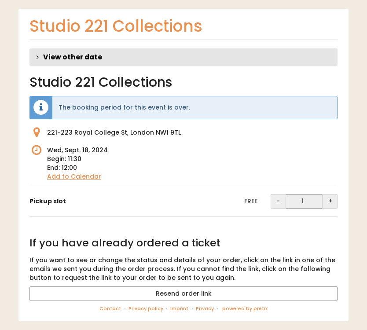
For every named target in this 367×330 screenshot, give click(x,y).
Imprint (179, 308)
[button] (183, 57)
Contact (110, 308)
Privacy (205, 308)
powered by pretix (245, 308)
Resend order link (184, 293)
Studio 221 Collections (115, 26)
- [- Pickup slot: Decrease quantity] (278, 201)
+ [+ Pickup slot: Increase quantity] (330, 201)
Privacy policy (145, 308)
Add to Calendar (74, 176)
